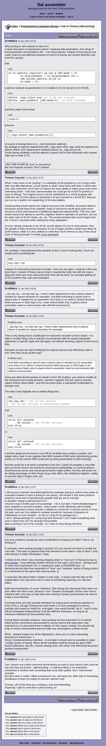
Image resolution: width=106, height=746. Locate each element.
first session (11, 562)
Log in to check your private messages (47, 17)
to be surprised (49, 234)
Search (50, 14)
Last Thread (77, 709)
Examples (63, 743)
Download (36, 743)
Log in (70, 17)
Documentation (50, 743)
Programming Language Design (39, 26)
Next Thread (91, 709)
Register (59, 14)
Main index (25, 743)
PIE (11, 642)
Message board (77, 743)
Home (42, 14)
